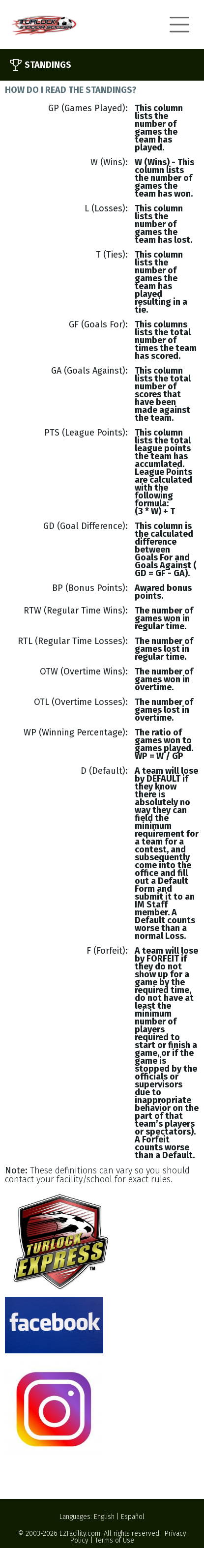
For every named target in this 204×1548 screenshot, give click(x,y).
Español (133, 1517)
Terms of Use (114, 1540)
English (104, 1517)
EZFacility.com (79, 1533)
